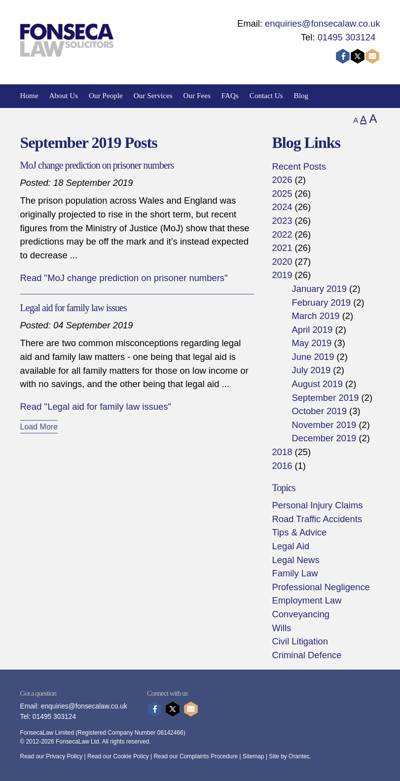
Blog (301, 95)
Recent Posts (299, 166)
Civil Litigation (299, 641)
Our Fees (197, 95)
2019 (282, 275)
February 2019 (321, 302)
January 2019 (318, 289)
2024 (282, 207)
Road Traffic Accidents (317, 519)
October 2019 (318, 411)
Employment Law (306, 600)
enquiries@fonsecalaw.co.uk (322, 23)
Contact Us (266, 95)
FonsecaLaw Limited (47, 732)
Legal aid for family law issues (73, 307)
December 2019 (323, 438)
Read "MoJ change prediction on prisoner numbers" (124, 278)
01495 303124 (347, 37)
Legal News (295, 560)
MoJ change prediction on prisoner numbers (97, 165)
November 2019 (323, 425)
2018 (282, 452)
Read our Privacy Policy (51, 756)
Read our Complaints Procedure (196, 756)
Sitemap (253, 756)
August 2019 (316, 384)
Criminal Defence (306, 655)
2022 (282, 234)
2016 (282, 466)
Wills (281, 628)
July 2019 (310, 370)
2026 (282, 180)
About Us (63, 95)
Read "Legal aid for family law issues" (95, 406)
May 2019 (311, 343)
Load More (39, 427)
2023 (282, 220)
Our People (106, 95)
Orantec (299, 756)
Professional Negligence (320, 587)
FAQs (230, 95)
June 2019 (312, 357)
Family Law (295, 573)
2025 (282, 193)
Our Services (153, 95)
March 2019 (315, 316)
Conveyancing (300, 614)
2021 (282, 248)
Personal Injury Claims (317, 505)
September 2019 (325, 397)
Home (29, 95)
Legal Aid (290, 546)
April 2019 (311, 329)
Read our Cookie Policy (118, 756)
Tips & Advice (299, 532)
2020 (282, 261)
